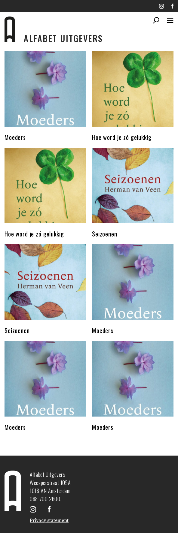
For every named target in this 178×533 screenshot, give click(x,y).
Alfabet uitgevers (63, 38)
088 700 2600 (45, 499)
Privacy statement (49, 520)
